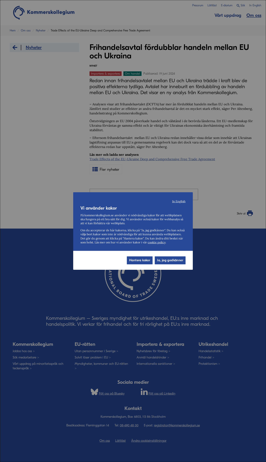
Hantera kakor (139, 260)
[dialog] (133, 231)
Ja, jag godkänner (170, 260)
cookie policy (156, 242)
